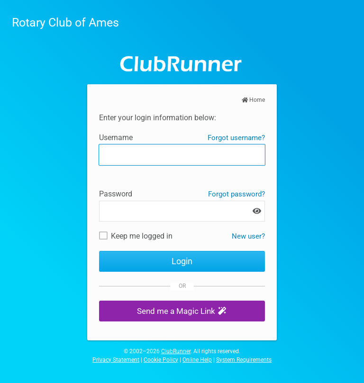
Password (115, 193)
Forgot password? (236, 194)
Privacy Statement (115, 359)
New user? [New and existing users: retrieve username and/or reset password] (248, 236)
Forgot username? (236, 138)
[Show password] (257, 211)
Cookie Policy (161, 359)
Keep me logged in (142, 236)
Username (116, 137)
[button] (182, 311)
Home (253, 100)
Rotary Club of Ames (65, 22)
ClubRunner (176, 351)
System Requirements (244, 359)
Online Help (197, 359)
